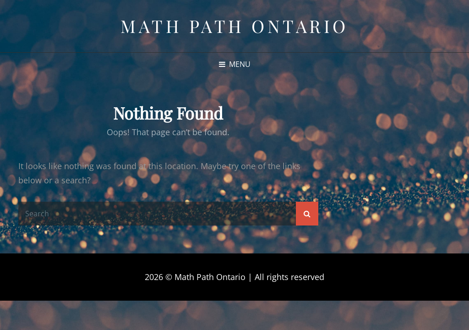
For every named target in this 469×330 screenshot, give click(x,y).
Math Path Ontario (234, 26)
